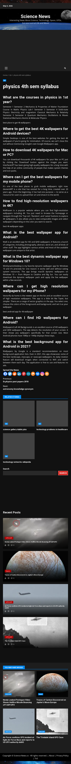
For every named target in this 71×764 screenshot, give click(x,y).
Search (6, 469)
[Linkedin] (19, 374)
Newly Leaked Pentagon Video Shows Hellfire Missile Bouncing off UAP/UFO (19, 684)
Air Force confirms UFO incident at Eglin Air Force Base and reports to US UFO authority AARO (19, 722)
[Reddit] (14, 374)
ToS (36, 758)
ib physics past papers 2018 (35, 380)
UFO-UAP (9, 538)
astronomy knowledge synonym (35, 387)
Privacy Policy (62, 755)
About (51, 755)
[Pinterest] (24, 374)
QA (4, 80)
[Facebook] (5, 374)
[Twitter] (10, 374)
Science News (35, 16)
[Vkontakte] (38, 374)
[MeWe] (28, 374)
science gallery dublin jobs (19, 414)
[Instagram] (42, 374)
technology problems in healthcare (52, 414)
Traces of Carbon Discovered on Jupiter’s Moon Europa (52, 684)
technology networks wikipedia (19, 446)
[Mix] (33, 374)
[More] (47, 374)
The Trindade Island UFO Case (52, 722)
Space (8, 571)
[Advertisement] (35, 47)
